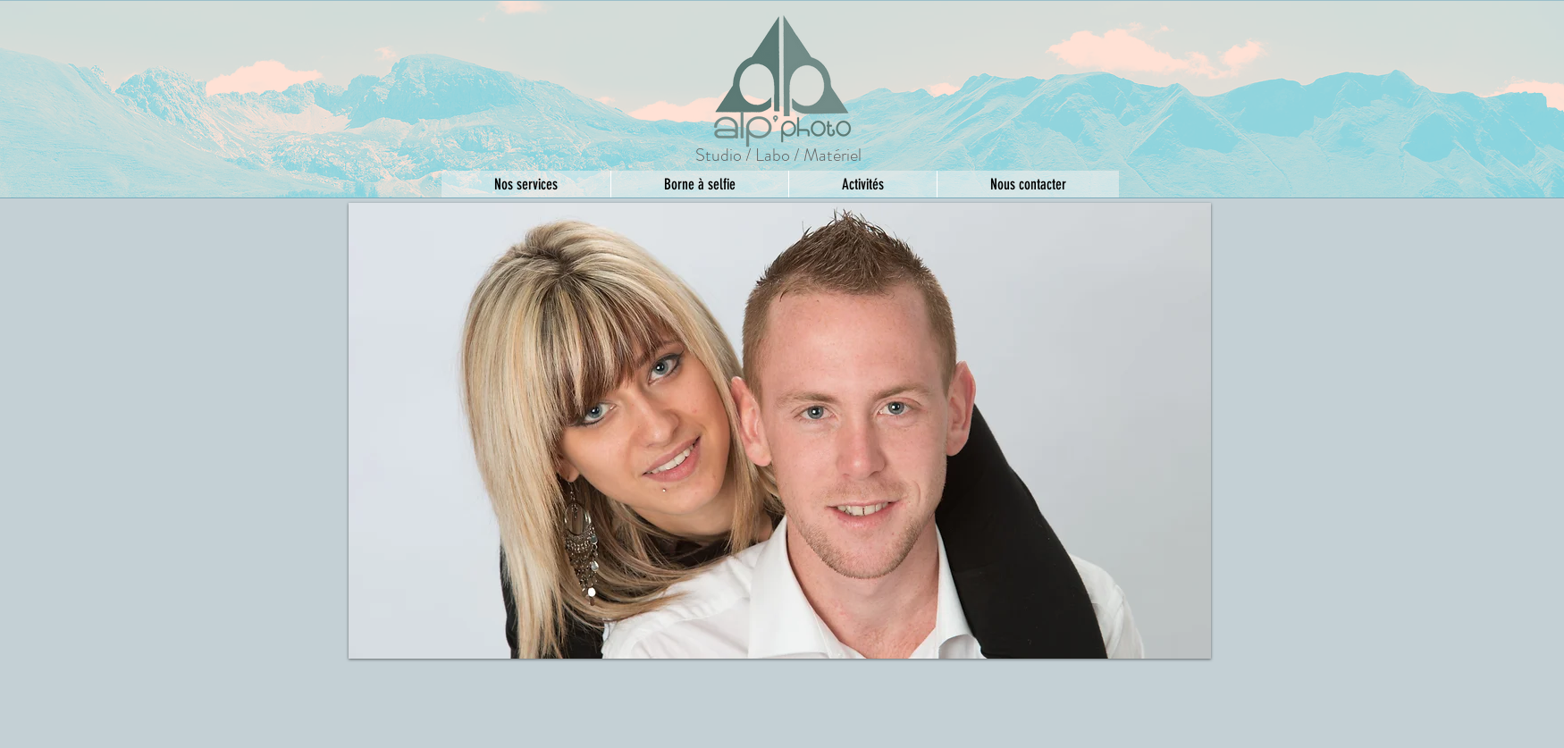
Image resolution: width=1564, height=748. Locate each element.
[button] (780, 431)
